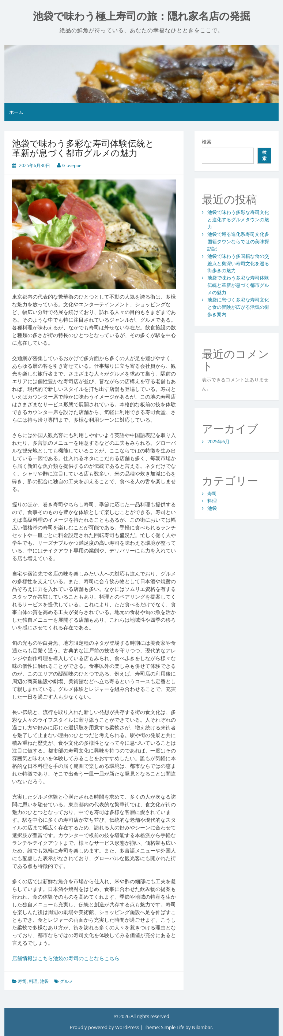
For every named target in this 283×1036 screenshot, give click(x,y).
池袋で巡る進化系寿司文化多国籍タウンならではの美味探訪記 (238, 241)
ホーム (16, 112)
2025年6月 (218, 441)
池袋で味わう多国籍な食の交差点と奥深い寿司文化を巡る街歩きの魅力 (238, 263)
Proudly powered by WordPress (105, 1027)
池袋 (44, 981)
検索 (206, 141)
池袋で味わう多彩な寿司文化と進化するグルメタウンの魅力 (238, 219)
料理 (33, 981)
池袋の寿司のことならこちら (86, 958)
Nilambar (202, 1027)
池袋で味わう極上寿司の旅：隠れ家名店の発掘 (141, 16)
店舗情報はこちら (32, 958)
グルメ (66, 981)
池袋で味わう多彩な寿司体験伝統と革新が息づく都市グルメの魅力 (238, 285)
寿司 (22, 981)
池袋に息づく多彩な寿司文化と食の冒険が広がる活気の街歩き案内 (238, 307)
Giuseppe (72, 165)
